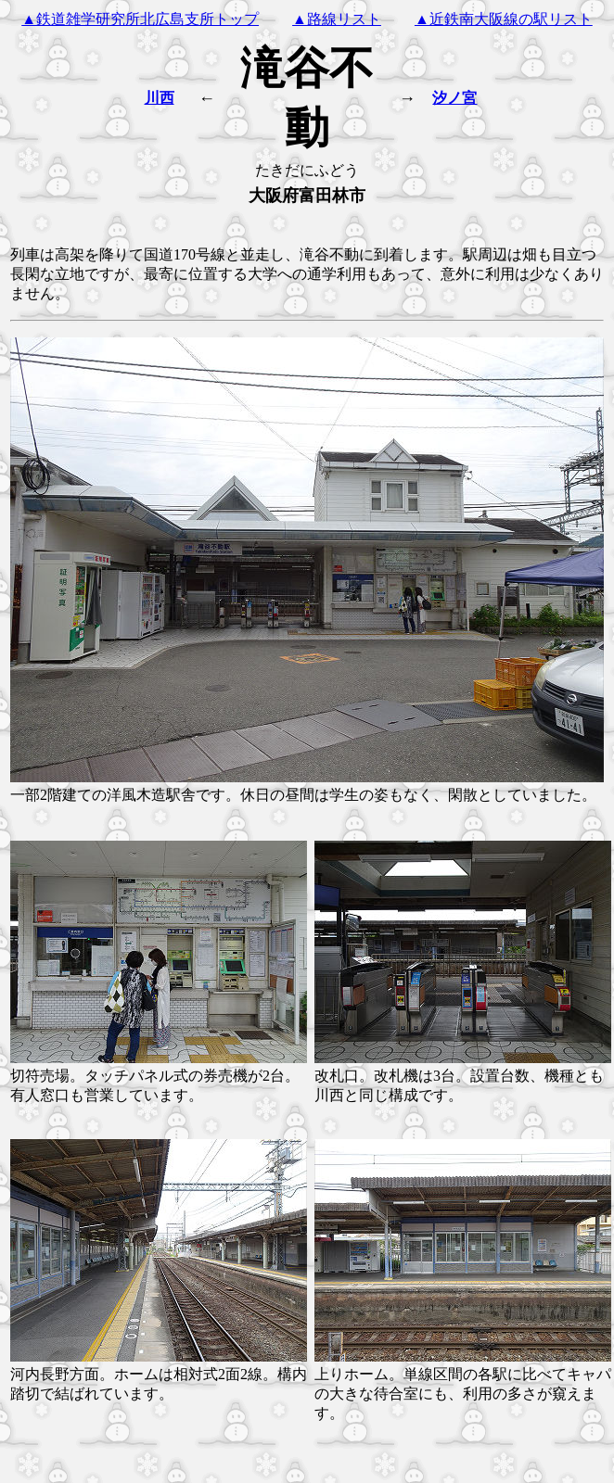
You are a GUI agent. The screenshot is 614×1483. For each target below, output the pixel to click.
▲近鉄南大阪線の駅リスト (504, 19)
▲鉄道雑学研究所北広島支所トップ (140, 19)
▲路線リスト (336, 19)
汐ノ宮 (454, 98)
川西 (159, 98)
